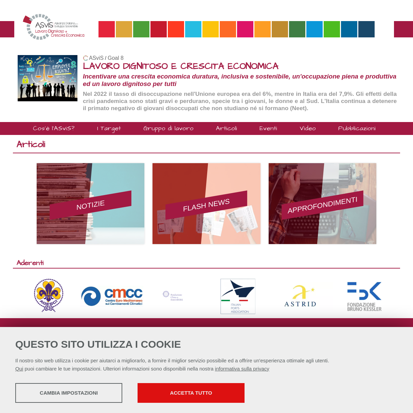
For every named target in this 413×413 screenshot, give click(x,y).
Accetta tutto (191, 393)
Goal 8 (116, 58)
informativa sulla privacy (242, 369)
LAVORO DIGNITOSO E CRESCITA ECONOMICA (180, 66)
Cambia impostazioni (69, 393)
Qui (19, 369)
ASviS (96, 58)
